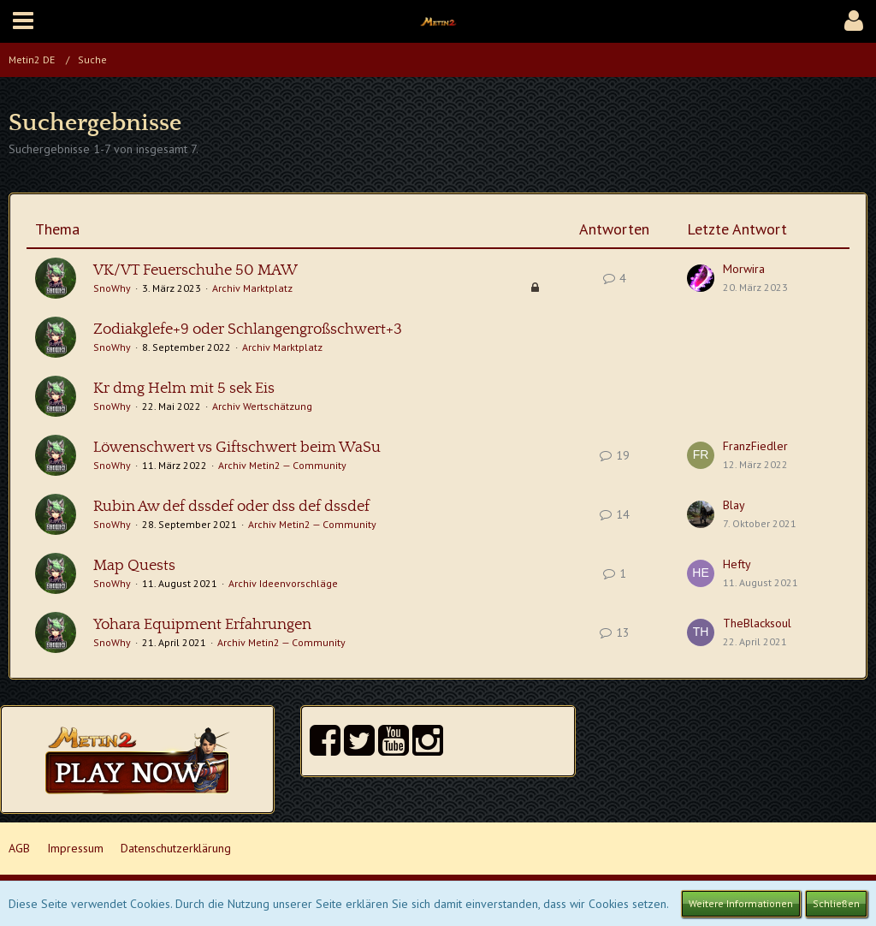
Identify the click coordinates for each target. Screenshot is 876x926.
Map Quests (134, 565)
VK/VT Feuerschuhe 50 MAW (195, 270)
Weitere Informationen (741, 903)
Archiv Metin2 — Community (282, 465)
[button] (23, 21)
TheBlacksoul (757, 623)
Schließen (836, 903)
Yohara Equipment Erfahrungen (202, 624)
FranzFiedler (755, 446)
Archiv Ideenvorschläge (283, 583)
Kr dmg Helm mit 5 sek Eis (184, 388)
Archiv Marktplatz (252, 288)
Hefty (737, 564)
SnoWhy (112, 288)
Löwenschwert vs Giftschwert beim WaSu (237, 447)
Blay (734, 505)
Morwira (744, 268)
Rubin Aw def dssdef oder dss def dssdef (231, 506)
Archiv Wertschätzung (262, 406)
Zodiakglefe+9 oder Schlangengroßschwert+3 (247, 329)
